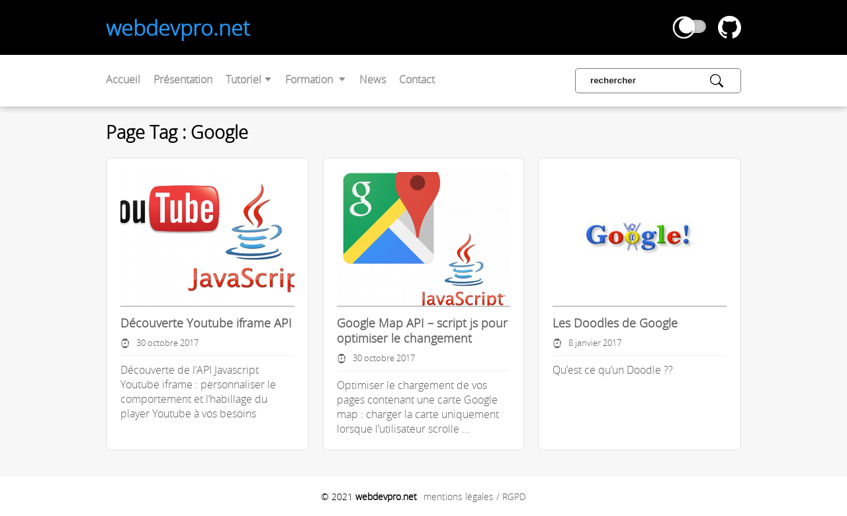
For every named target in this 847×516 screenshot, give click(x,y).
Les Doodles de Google (615, 323)
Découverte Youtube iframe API (206, 323)
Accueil (123, 79)
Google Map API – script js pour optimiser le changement (422, 331)
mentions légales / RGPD (475, 496)
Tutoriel (249, 79)
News (372, 79)
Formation (315, 79)
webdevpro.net (178, 27)
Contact (417, 79)
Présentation (183, 79)
